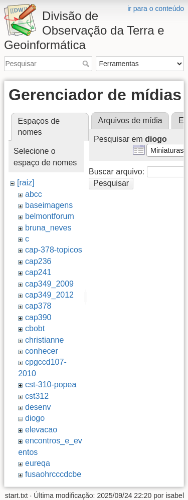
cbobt (35, 328)
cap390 (38, 317)
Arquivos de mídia (130, 120)
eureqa (37, 463)
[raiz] (26, 182)
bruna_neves (48, 227)
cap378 (38, 306)
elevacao (41, 429)
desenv (38, 407)
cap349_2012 (49, 295)
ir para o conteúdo (155, 9)
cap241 (38, 272)
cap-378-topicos (53, 249)
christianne (44, 340)
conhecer (41, 351)
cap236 (38, 261)
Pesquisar (87, 63)
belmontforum (49, 216)
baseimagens (49, 205)
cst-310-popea (50, 384)
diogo (35, 418)
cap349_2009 (49, 284)
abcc (33, 194)
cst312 (37, 396)
